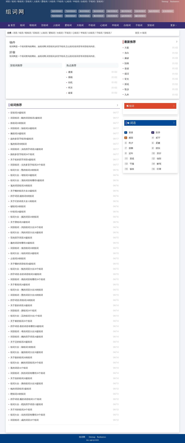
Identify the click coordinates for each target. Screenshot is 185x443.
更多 (173, 25)
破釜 (70, 93)
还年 (131, 153)
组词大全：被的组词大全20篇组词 (26, 352)
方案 (127, 48)
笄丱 (159, 153)
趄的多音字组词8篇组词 (21, 139)
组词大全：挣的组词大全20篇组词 (26, 383)
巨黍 (159, 169)
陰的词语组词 (154, 11)
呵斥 (70, 88)
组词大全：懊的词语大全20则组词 (26, 290)
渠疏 (132, 158)
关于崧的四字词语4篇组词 (22, 159)
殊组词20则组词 (18, 123)
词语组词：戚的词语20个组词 (24, 420)
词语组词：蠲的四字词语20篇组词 (26, 337)
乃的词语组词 (70, 11)
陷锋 (127, 63)
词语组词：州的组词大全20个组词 (26, 227)
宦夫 (127, 79)
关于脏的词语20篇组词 (21, 305)
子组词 (92, 1)
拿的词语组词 (84, 11)
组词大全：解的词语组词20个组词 (26, 363)
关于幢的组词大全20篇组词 (23, 191)
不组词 (60, 1)
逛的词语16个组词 (19, 368)
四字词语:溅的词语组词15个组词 (25, 399)
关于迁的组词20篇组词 (21, 342)
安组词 (100, 1)
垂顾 (70, 77)
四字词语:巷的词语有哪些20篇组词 (27, 326)
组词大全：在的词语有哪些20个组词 (27, 415)
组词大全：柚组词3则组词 (22, 347)
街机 (70, 82)
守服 (132, 164)
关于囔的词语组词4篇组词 (22, 264)
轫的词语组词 (57, 11)
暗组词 (20, 1)
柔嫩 (158, 143)
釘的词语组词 (168, 11)
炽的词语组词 (112, 16)
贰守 (158, 138)
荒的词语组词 (57, 16)
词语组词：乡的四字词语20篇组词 (26, 149)
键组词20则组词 (18, 206)
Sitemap (165, 1)
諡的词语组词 (126, 16)
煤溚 (127, 74)
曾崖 (127, 68)
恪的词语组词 (98, 11)
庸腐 (70, 72)
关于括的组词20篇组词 (21, 378)
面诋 (127, 84)
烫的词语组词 (84, 16)
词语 (8, 1)
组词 (14, 1)
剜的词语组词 (112, 11)
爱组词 (44, 1)
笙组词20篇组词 (18, 113)
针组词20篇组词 (18, 212)
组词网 (15, 12)
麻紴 (127, 58)
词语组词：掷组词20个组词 (23, 310)
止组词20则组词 (18, 258)
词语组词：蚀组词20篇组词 (23, 128)
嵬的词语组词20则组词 (21, 185)
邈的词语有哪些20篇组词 (22, 243)
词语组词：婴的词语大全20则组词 (26, 295)
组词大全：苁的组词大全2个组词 (26, 316)
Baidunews (174, 1)
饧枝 (132, 169)
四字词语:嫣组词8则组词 (22, 196)
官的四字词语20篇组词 (21, 238)
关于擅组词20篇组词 (20, 222)
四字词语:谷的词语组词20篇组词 (25, 274)
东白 (127, 53)
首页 (11, 25)
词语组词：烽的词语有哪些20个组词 (27, 279)
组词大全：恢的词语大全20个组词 (26, 269)
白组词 (84, 1)
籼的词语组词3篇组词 (20, 389)
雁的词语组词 (98, 16)
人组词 (36, 1)
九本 (127, 94)
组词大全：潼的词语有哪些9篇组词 (27, 180)
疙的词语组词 (140, 11)
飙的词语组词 (140, 16)
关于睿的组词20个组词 (21, 321)
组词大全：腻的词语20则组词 (24, 217)
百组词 (28, 1)
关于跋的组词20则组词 (21, 357)
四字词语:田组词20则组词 (22, 300)
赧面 (131, 138)
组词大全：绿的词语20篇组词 (24, 253)
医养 (158, 132)
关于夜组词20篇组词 (20, 284)
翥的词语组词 (126, 11)
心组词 (68, 1)
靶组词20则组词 (18, 394)
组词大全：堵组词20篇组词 (23, 175)
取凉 (127, 89)
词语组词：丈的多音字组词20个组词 (27, 165)
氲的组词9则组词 (18, 144)
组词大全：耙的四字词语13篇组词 (26, 404)
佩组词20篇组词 (18, 133)
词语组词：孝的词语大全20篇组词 (26, 331)
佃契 (159, 158)
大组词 (52, 1)
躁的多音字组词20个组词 (22, 154)
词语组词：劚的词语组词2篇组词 (26, 118)
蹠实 (158, 148)
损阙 (131, 148)
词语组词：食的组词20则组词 (24, 248)
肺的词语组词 (70, 16)
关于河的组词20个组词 (21, 409)
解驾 (159, 164)
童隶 (131, 132)
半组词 (76, 1)
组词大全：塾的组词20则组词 (24, 170)
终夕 (131, 143)
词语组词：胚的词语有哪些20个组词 (27, 373)
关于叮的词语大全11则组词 (23, 201)
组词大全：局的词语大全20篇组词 (26, 232)
